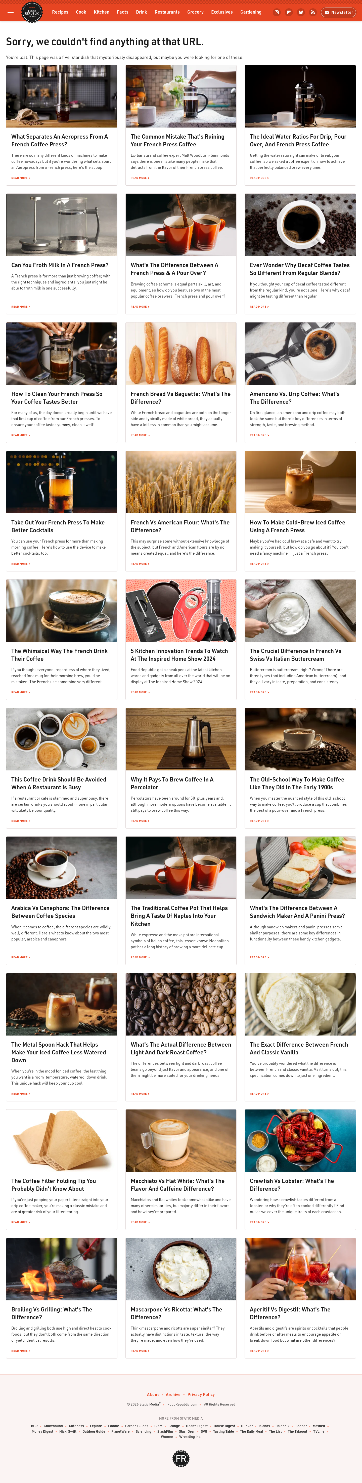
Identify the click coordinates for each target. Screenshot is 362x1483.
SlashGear (187, 1431)
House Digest (224, 1426)
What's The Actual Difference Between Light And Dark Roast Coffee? (181, 1048)
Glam (158, 1426)
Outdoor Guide (93, 1431)
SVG (204, 1431)
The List (275, 1431)
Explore (96, 1426)
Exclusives (222, 12)
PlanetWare (120, 1431)
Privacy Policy (201, 1394)
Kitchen (101, 12)
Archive (173, 1394)
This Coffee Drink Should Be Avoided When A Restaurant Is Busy (58, 783)
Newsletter (338, 12)
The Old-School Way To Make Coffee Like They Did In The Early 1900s (297, 783)
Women (167, 1437)
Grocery (195, 12)
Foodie (113, 1426)
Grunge (174, 1426)
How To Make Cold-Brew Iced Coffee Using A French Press (297, 526)
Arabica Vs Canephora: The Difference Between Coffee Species (60, 911)
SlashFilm (165, 1431)
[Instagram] (277, 12)
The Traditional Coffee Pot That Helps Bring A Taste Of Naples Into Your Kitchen (179, 915)
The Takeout (297, 1431)
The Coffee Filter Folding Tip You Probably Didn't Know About (53, 1184)
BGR (34, 1426)
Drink (141, 12)
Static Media (149, 1404)
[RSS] (313, 12)
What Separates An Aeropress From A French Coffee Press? (59, 140)
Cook (81, 12)
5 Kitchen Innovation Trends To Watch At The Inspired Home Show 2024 (179, 654)
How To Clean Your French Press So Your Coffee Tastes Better (57, 397)
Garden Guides (136, 1426)
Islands (264, 1426)
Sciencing (143, 1431)
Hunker (247, 1426)
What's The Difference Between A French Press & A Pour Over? (174, 268)
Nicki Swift (67, 1431)
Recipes (60, 12)
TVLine (319, 1431)
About (153, 1394)
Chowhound (53, 1426)
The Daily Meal (251, 1431)
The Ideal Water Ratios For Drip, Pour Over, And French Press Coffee (298, 140)
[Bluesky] (301, 12)
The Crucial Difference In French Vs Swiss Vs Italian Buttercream (295, 654)
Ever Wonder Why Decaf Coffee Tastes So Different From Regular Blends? (300, 268)
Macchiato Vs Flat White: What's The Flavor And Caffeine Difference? (178, 1184)
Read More (19, 178)
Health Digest (197, 1426)
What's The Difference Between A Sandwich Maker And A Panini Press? (297, 911)
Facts (122, 12)
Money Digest (42, 1431)
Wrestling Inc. (190, 1437)
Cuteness (76, 1426)
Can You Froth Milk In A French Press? (60, 265)
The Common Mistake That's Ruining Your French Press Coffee (177, 140)
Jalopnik (282, 1426)
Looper (301, 1426)
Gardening (250, 12)
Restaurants (167, 12)
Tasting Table (223, 1431)
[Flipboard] (289, 12)
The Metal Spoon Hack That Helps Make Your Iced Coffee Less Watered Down (58, 1052)
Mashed (319, 1426)
